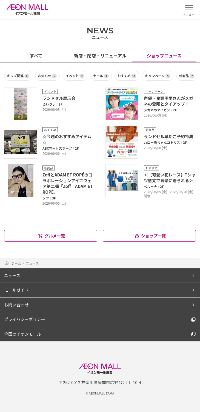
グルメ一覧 (51, 236)
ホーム (12, 263)
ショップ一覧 (150, 236)
